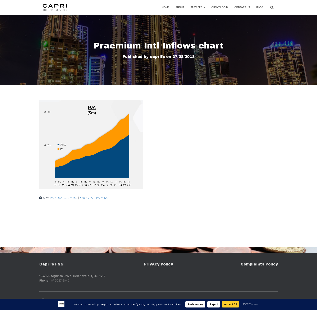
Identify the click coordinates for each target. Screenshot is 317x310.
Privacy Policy (158, 264)
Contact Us (242, 7)
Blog (259, 7)
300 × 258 (70, 198)
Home (165, 7)
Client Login (219, 7)
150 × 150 (56, 198)
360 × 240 (86, 198)
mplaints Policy (262, 264)
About (180, 7)
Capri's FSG (51, 264)
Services (197, 7)
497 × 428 (101, 198)
